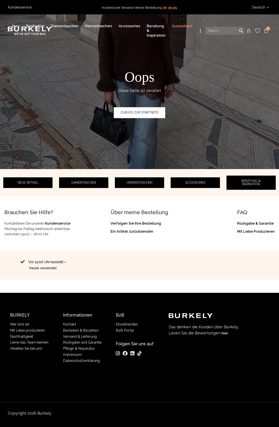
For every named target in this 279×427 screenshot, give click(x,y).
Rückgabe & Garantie (255, 223)
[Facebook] (125, 353)
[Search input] (225, 31)
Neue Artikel (28, 182)
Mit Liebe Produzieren (256, 231)
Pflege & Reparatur (79, 348)
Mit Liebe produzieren (28, 330)
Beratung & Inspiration (251, 182)
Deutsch (259, 7)
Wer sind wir (20, 324)
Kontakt (69, 324)
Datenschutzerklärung (81, 360)
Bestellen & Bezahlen (81, 330)
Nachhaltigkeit (22, 336)
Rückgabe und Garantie (82, 342)
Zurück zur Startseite (139, 112)
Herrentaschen (139, 182)
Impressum (72, 354)
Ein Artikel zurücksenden (132, 231)
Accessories (195, 182)
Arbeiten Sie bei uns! (27, 354)
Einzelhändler (127, 324)
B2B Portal (125, 330)
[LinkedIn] (132, 353)
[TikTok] (139, 353)
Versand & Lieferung (80, 336)
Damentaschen (83, 182)
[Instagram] (118, 353)
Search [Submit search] (241, 31)
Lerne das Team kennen (22, 345)
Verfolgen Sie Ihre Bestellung (136, 223)
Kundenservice (20, 7)
